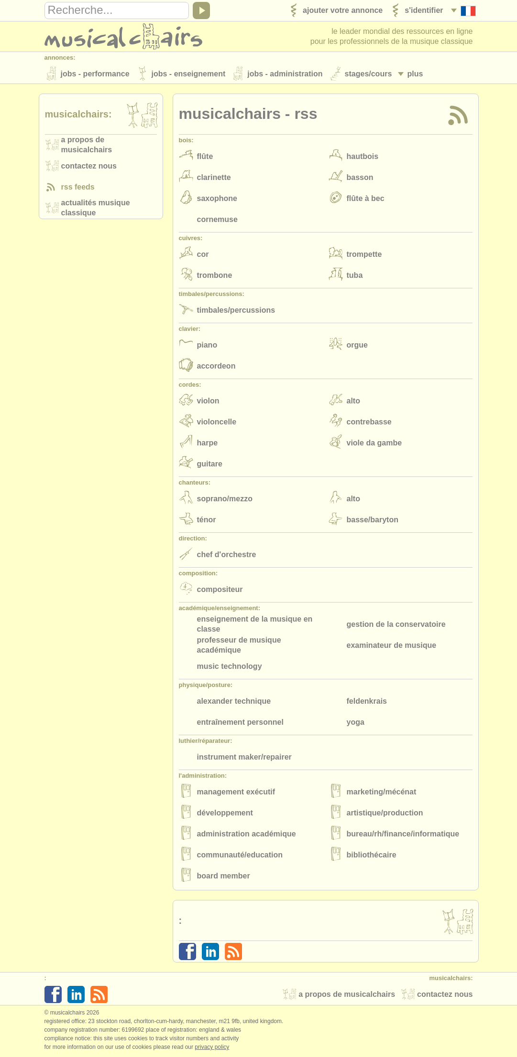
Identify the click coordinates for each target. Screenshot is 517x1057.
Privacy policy (212, 1047)
